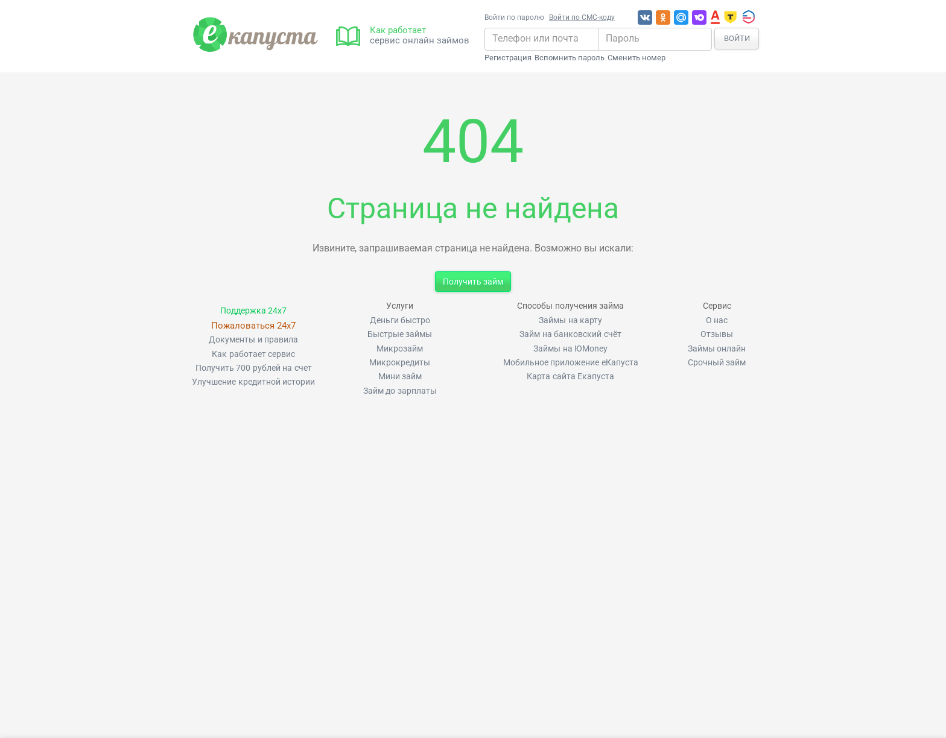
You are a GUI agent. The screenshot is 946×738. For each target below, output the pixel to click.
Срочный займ (717, 362)
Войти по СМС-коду (582, 17)
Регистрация (508, 58)
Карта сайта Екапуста (570, 376)
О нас (717, 320)
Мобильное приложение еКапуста (570, 362)
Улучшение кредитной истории (253, 381)
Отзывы (716, 334)
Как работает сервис (253, 354)
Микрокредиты (399, 362)
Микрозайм (399, 348)
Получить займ (473, 281)
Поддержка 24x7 (253, 310)
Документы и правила (253, 339)
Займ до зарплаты (400, 391)
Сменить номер (636, 58)
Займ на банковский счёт (570, 334)
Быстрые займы (399, 334)
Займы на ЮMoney (570, 348)
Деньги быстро (400, 320)
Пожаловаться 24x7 (253, 325)
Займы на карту (570, 320)
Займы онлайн (717, 348)
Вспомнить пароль (570, 58)
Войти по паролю (514, 17)
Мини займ (400, 376)
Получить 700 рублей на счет (253, 368)
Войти (737, 38)
